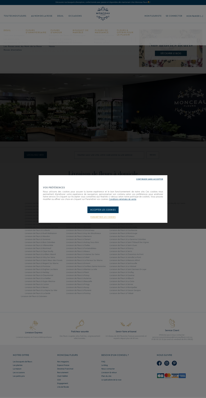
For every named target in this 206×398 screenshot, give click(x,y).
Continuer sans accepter (149, 178)
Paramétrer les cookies (103, 217)
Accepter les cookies (103, 210)
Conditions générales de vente (123, 199)
